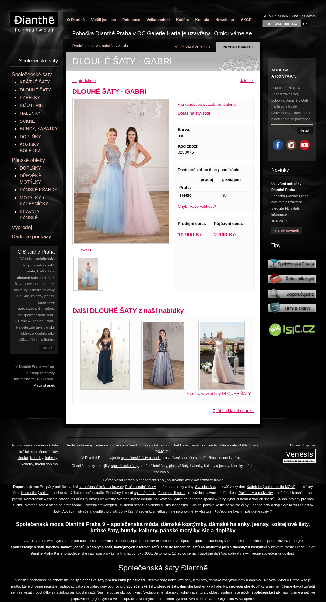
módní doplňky (46, 464)
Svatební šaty (205, 487)
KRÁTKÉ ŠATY (35, 81)
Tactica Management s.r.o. (144, 480)
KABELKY (30, 97)
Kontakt (202, 20)
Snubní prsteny (288, 499)
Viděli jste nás (103, 20)
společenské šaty (81, 553)
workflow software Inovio (204, 480)
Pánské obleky (28, 160)
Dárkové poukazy (31, 236)
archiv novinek (286, 230)
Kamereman (33, 499)
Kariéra (182, 20)
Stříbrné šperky (202, 499)
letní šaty (200, 580)
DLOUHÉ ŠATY (108, 45)
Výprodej (22, 227)
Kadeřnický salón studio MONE (271, 487)
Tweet (85, 250)
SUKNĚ (27, 121)
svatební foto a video (41, 505)
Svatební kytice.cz (173, 499)
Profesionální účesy (140, 487)
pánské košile (213, 505)
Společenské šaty (32, 74)
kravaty (263, 511)
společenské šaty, (125, 466)
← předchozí (84, 80)
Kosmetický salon (34, 493)
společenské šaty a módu (141, 458)
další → (247, 80)
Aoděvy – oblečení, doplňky (83, 511)
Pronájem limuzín (171, 493)
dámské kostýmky (223, 580)
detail (47, 348)
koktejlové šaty (179, 580)
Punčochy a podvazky (255, 493)
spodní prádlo (145, 493)
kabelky (27, 464)
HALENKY (30, 113)
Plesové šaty (157, 580)
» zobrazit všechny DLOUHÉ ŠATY (219, 393)
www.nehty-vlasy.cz (197, 511)
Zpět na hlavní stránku (233, 410)
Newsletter (225, 20)
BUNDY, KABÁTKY (39, 128)
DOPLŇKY (30, 136)
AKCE (246, 20)
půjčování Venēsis (192, 47)
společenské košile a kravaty (101, 487)
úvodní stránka (83, 45)
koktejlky (36, 458)
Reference (131, 20)
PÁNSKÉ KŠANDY (38, 189)
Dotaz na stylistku (194, 113)
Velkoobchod (158, 20)
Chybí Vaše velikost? (197, 206)
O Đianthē (76, 20)
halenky (51, 458)
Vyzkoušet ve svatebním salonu (207, 104)
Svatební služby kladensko (167, 505)
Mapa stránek (44, 385)
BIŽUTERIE (31, 105)
